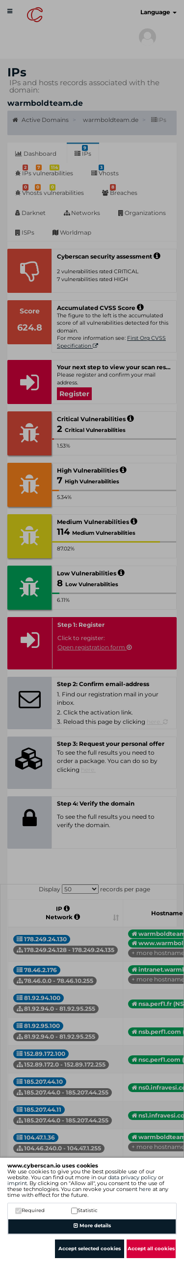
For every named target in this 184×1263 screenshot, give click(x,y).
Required (30, 1210)
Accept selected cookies (89, 1248)
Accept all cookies (151, 1248)
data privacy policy (132, 1177)
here (145, 1189)
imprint (17, 1183)
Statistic (84, 1210)
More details (92, 1225)
